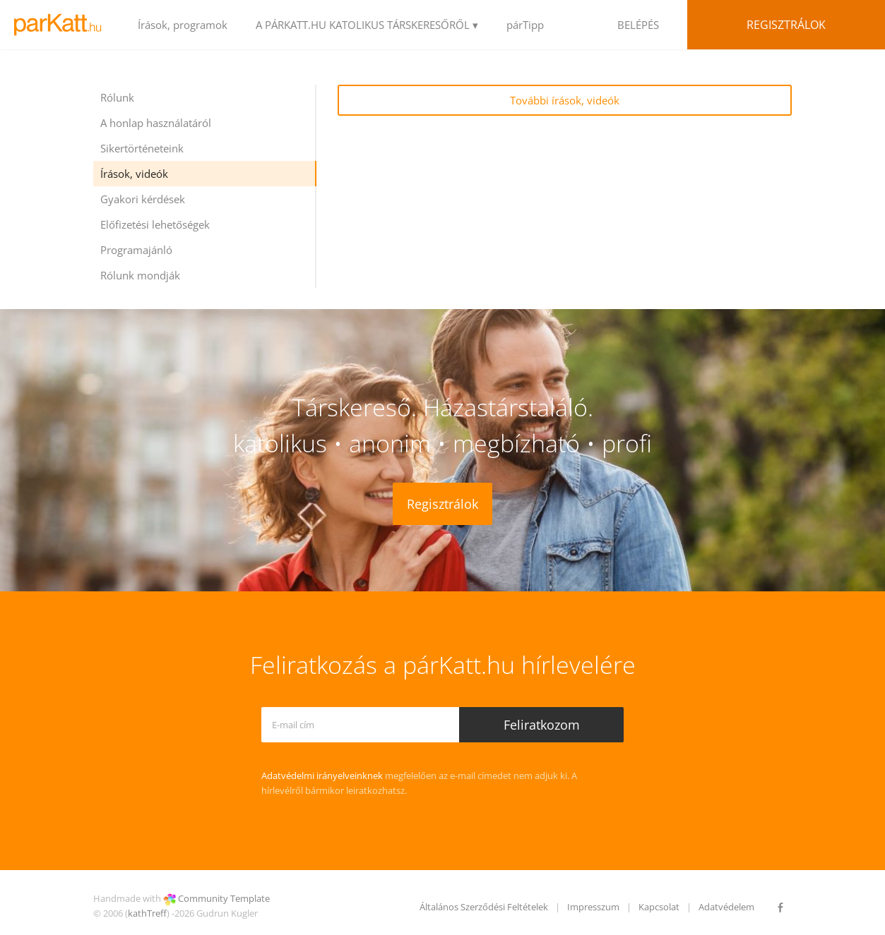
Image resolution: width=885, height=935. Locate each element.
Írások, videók (134, 174)
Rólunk (117, 97)
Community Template (224, 898)
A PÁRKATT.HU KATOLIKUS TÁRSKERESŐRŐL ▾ (367, 25)
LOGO (62, 25)
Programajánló (136, 250)
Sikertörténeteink (142, 148)
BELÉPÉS (638, 25)
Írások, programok (182, 25)
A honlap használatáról (155, 123)
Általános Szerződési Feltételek (484, 906)
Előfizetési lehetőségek (155, 224)
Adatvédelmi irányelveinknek (322, 775)
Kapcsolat (658, 906)
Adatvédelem (726, 906)
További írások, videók (564, 100)
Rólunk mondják (140, 275)
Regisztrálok (786, 24)
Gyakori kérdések (142, 199)
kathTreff (147, 913)
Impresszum (593, 906)
